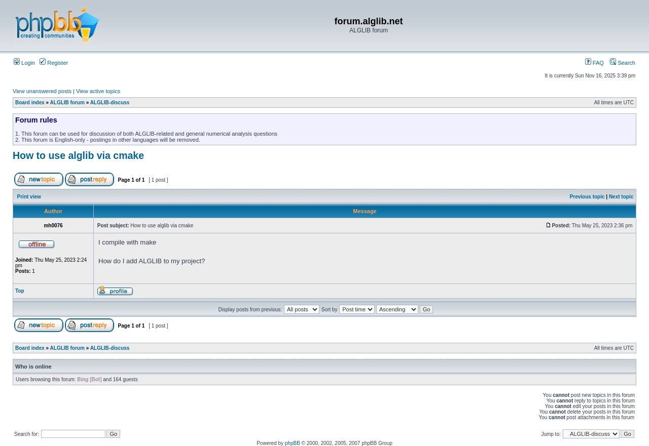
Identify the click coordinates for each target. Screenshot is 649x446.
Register (54, 63)
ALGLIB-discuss (110, 102)
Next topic (621, 196)
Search (622, 63)
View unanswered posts (42, 91)
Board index (30, 102)
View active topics (98, 91)
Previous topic (587, 196)
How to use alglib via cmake (78, 155)
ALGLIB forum (67, 102)
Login (24, 63)
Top (19, 291)
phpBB (292, 443)
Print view (29, 196)
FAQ (594, 63)
